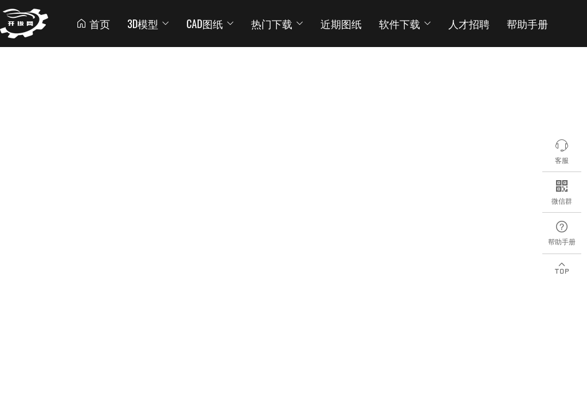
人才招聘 (469, 23)
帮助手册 (527, 23)
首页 (93, 23)
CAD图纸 (210, 23)
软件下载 (405, 23)
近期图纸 (341, 23)
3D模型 (148, 23)
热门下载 (277, 23)
